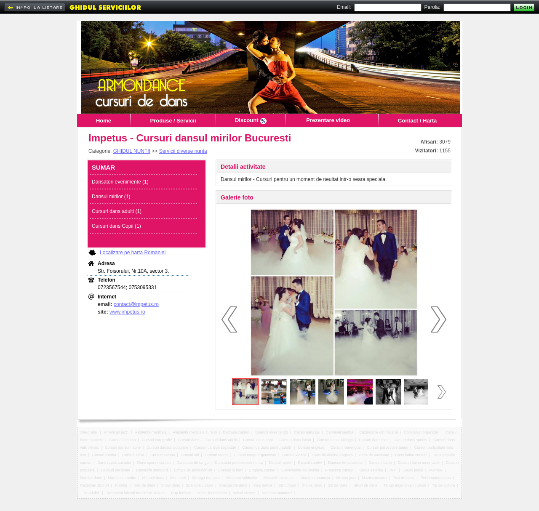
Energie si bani (230, 470)
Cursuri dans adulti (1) (116, 211)
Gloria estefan (371, 470)
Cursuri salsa (133, 455)
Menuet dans (153, 478)
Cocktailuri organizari (421, 432)
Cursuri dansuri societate (215, 447)
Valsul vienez (244, 493)
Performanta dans (436, 478)
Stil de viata (338, 485)
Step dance (262, 485)
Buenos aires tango (271, 432)
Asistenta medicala (151, 432)
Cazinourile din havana (378, 432)
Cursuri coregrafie (157, 440)
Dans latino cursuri (411, 455)
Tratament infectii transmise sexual (135, 493)
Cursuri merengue (346, 447)
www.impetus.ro (127, 312)
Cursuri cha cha (122, 440)
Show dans (170, 485)
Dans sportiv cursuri (154, 462)
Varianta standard (276, 493)
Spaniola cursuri (199, 485)
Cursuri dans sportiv (410, 440)
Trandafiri (91, 493)
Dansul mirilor (280, 462)
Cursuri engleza (311, 447)
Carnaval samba (339, 432)
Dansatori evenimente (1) (120, 182)
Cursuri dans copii (258, 440)
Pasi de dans (403, 478)
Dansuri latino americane (419, 462)
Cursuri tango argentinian (255, 455)
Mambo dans (91, 478)
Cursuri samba (162, 455)
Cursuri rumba (104, 455)
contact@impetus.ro (136, 304)
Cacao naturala (307, 432)
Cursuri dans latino (295, 440)
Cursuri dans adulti (221, 440)
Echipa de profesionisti (193, 470)
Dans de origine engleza (332, 455)
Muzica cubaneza (315, 478)
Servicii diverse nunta (183, 151)
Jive (393, 470)
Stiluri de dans (365, 485)
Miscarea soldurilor (242, 478)
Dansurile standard (152, 470)
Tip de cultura (443, 485)
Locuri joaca (413, 470)
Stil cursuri (287, 485)
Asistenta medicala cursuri (195, 432)
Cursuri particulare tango (387, 447)
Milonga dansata (205, 478)
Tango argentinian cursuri (405, 485)
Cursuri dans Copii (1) (116, 226)
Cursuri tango (216, 455)
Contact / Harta (417, 120)
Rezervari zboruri (94, 485)
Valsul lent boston (212, 493)
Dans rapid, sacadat (114, 462)
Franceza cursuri (339, 470)
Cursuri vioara (294, 455)
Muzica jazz (346, 478)
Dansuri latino (380, 462)
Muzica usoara (374, 478)
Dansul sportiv (310, 462)
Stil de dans (312, 485)
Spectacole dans (233, 485)
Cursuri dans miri (373, 440)
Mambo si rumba (122, 478)
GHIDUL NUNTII (131, 151)
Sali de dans (144, 485)
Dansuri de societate (345, 462)
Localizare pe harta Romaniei (132, 253)
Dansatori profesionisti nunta (239, 462)
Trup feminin (181, 493)
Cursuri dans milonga (335, 440)
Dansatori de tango (193, 462)
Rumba (121, 485)
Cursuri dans (189, 440)
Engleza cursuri (262, 470)
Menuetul (178, 478)
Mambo (436, 470)
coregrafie (89, 432)
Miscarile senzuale (279, 478)
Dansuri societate (115, 470)
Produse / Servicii (173, 120)
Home (103, 120)
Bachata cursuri (236, 432)
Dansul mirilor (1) (111, 197)
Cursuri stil (190, 455)
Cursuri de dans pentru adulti (267, 447)
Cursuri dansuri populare (167, 447)
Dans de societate (374, 455)
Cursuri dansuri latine (123, 447)
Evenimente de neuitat (300, 470)
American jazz (116, 432)
